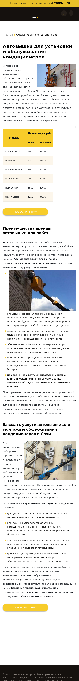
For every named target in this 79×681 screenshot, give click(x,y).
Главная (8, 34)
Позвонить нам (25, 211)
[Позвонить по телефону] (64, 13)
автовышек (60, 3)
